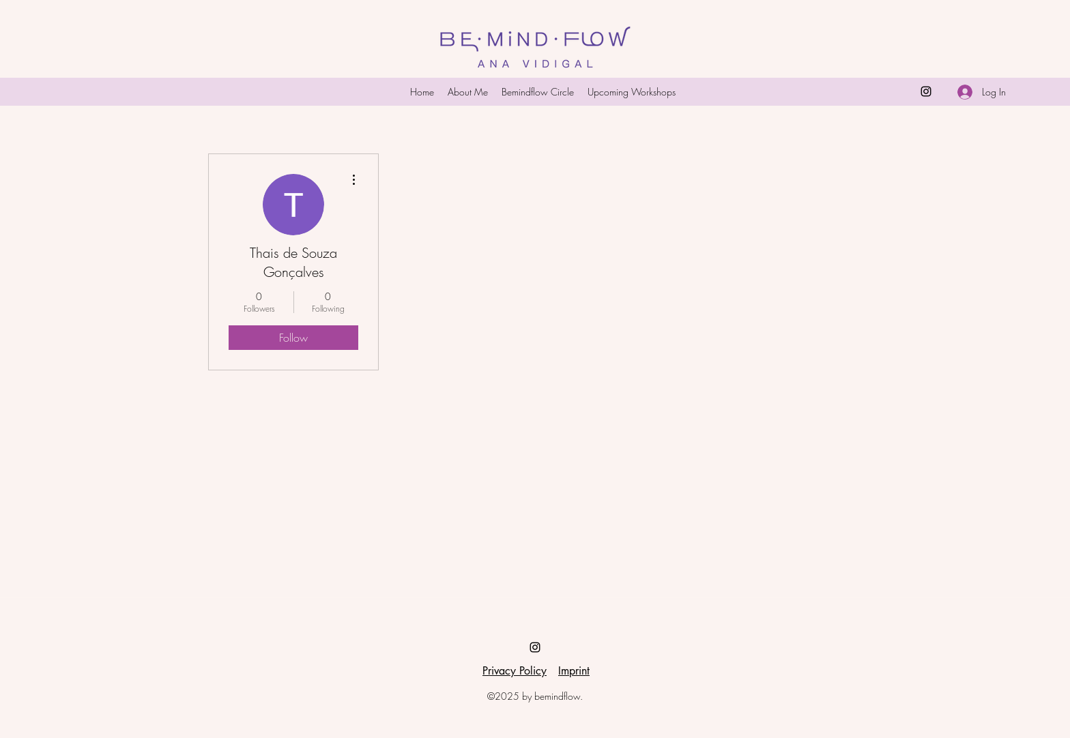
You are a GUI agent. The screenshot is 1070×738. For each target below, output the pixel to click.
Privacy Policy (514, 671)
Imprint (574, 671)
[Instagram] (926, 91)
